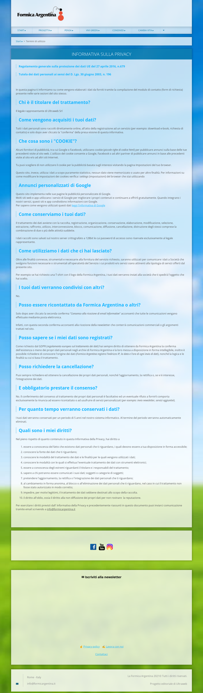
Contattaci (101, 655)
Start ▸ (21, 31)
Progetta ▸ (45, 31)
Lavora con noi (115, 648)
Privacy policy (91, 648)
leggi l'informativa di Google (88, 207)
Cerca (184, 9)
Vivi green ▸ (93, 31)
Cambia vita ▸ (146, 31)
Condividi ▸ (118, 31)
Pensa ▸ (69, 31)
